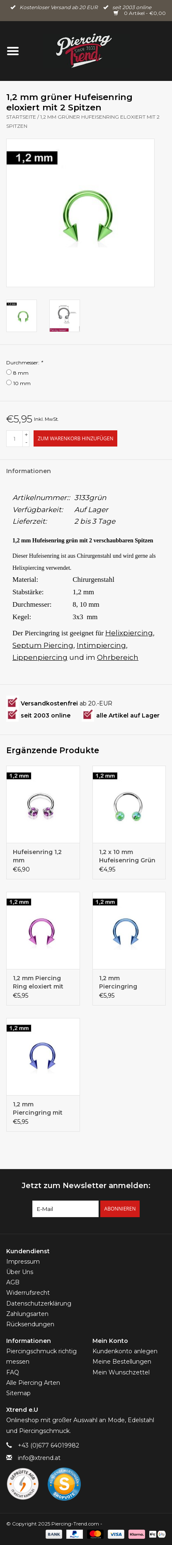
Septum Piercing (42, 645)
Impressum (23, 1261)
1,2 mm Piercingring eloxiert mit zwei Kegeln (124, 982)
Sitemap (18, 1393)
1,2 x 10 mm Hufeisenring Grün (127, 856)
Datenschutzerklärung (38, 1303)
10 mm (22, 383)
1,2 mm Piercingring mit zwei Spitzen (38, 1109)
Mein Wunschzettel (121, 1372)
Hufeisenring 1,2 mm (37, 856)
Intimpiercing (101, 645)
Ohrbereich (117, 657)
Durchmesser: (24, 362)
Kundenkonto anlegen (124, 1351)
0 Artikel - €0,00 (140, 13)
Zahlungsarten (27, 1314)
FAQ (12, 1372)
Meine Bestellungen (121, 1361)
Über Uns (19, 1272)
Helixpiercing (129, 633)
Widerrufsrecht (28, 1292)
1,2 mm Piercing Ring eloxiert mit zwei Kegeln (38, 982)
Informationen (28, 471)
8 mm (21, 373)
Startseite (21, 117)
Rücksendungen (30, 1324)
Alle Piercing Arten (33, 1382)
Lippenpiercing (40, 657)
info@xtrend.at (39, 1458)
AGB (12, 1282)
